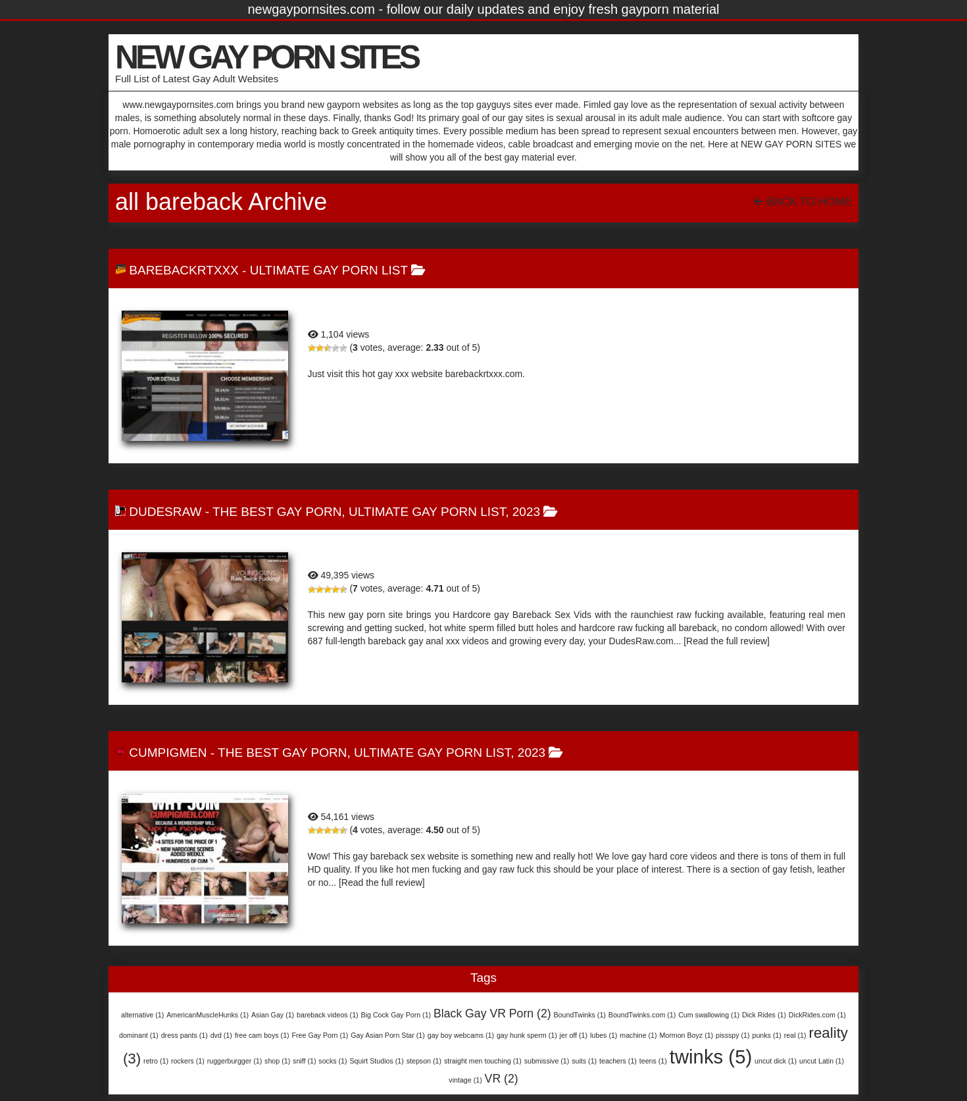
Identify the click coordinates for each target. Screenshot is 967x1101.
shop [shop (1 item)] (277, 1061)
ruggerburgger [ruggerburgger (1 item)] (234, 1061)
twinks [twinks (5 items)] (711, 1056)
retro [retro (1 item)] (155, 1061)
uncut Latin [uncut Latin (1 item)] (821, 1061)
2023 (526, 512)
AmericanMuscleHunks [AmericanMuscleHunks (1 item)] (207, 1015)
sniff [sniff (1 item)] (304, 1061)
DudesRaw (165, 512)
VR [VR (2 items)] (501, 1078)
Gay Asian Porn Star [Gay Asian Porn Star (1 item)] (388, 1035)
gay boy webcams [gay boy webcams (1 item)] (461, 1035)
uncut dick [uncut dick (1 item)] (776, 1061)
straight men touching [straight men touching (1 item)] (483, 1061)
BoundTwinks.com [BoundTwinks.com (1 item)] (642, 1015)
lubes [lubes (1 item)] (603, 1035)
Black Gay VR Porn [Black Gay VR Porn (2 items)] (492, 1013)
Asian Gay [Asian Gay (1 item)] (272, 1015)
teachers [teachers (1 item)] (618, 1061)
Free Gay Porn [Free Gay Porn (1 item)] (320, 1035)
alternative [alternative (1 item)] (142, 1015)
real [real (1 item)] (795, 1035)
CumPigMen (168, 752)
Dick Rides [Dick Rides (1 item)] (764, 1015)
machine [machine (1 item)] (638, 1035)
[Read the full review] (726, 641)
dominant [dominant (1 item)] (139, 1035)
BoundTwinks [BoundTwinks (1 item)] (580, 1015)
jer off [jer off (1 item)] (573, 1035)
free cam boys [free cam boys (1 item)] (262, 1035)
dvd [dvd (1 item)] (221, 1035)
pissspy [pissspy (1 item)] (733, 1035)
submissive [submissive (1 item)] (547, 1061)
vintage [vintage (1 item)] (465, 1080)
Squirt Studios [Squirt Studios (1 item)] (376, 1061)
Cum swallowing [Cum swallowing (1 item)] (708, 1015)
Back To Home (803, 201)
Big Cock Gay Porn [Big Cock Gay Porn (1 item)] (396, 1015)
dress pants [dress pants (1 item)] (184, 1035)
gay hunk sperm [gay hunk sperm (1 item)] (527, 1035)
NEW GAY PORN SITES (266, 57)
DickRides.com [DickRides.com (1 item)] (817, 1015)
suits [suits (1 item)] (584, 1061)
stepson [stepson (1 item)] (424, 1061)
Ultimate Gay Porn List (329, 270)
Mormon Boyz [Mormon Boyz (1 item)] (686, 1035)
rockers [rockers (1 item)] (188, 1061)
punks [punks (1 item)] (766, 1035)
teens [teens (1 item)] (653, 1061)
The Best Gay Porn (276, 512)
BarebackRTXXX (183, 270)
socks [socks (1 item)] (332, 1061)
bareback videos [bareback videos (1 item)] (328, 1015)
